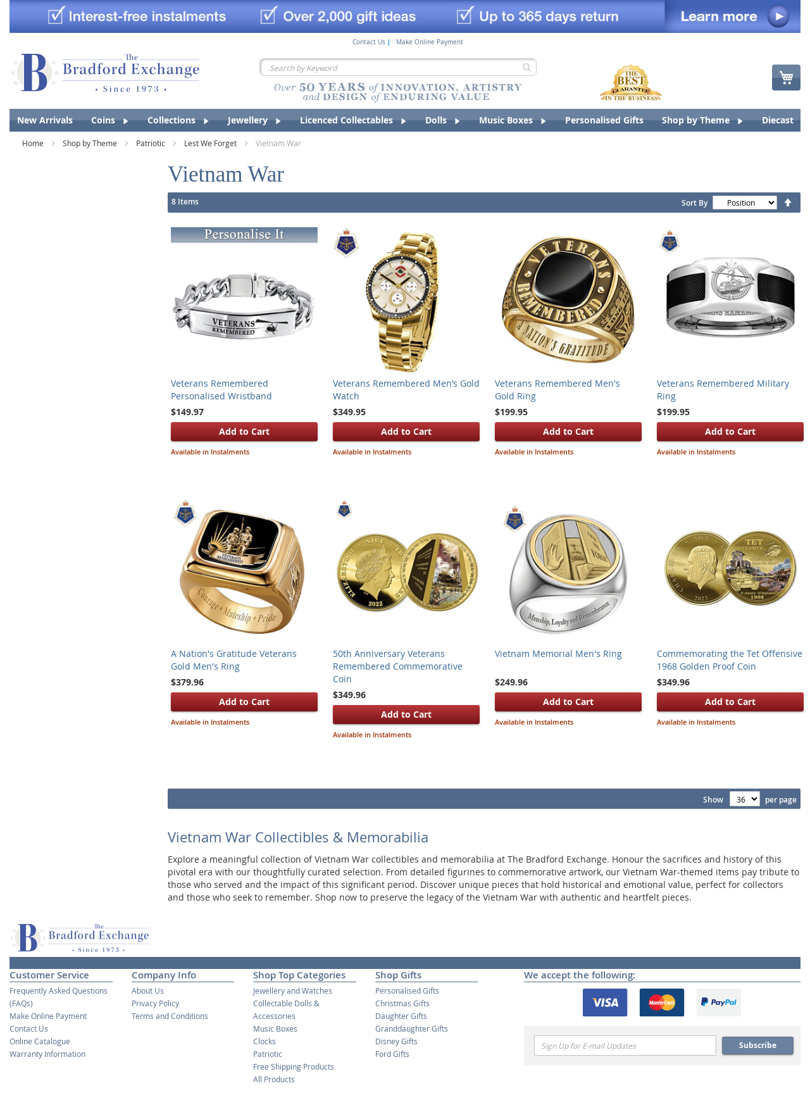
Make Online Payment (429, 42)
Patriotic (151, 143)
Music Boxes (275, 1028)
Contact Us (368, 42)
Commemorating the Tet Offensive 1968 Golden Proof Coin (729, 659)
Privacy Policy (155, 1003)
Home (34, 143)
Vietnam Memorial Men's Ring (558, 653)
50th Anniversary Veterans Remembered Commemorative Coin (398, 666)
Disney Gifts (396, 1041)
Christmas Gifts (402, 1003)
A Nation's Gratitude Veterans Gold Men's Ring (234, 659)
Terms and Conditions (170, 1016)
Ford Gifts (392, 1054)
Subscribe (757, 1045)
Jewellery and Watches (292, 990)
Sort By (694, 202)
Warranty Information (47, 1054)
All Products (274, 1079)
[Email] (625, 1045)
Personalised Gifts (407, 990)
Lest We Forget (211, 143)
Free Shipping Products (293, 1066)
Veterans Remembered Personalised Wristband (221, 389)
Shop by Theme (91, 143)
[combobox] (398, 67)
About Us (148, 990)
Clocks (264, 1041)
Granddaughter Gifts (411, 1028)
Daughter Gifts (401, 1016)
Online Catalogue (39, 1041)
